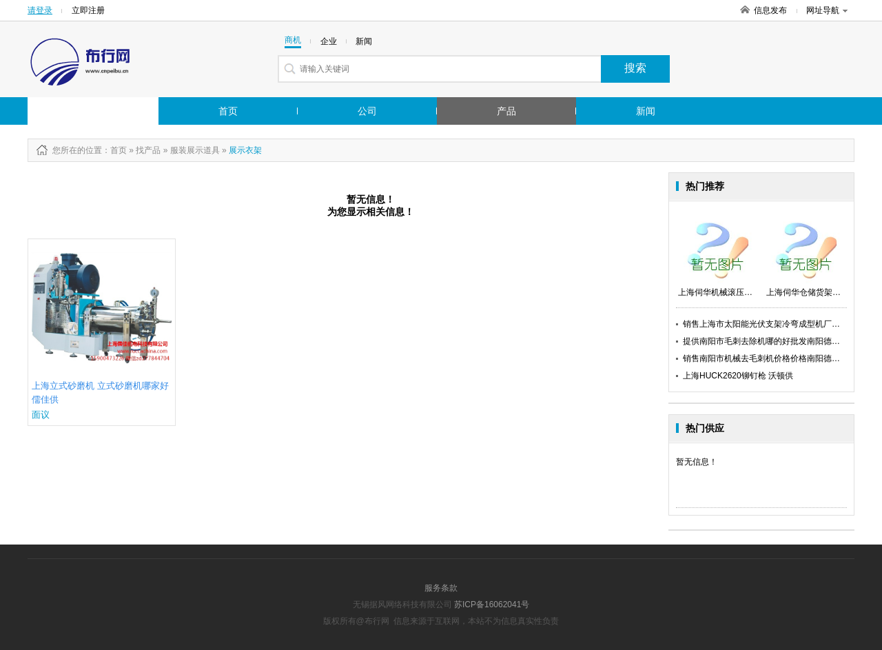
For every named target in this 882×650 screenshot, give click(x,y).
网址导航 (827, 10)
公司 (367, 110)
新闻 (645, 110)
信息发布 (770, 10)
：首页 (114, 150)
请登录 (40, 10)
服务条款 (441, 588)
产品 (506, 110)
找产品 (148, 150)
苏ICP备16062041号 (491, 604)
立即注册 (88, 10)
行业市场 (78, 110)
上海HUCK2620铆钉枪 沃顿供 (738, 375)
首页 (228, 110)
